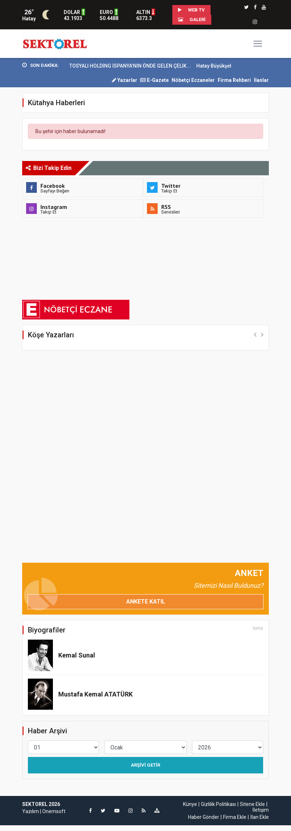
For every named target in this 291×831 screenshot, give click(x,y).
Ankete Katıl (145, 601)
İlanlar (261, 80)
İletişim (260, 810)
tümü (258, 628)
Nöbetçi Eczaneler (193, 80)
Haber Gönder (203, 817)
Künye (190, 804)
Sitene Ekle (252, 804)
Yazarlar (124, 80)
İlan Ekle (259, 817)
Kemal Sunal (76, 655)
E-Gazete (154, 80)
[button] (255, 334)
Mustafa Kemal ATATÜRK (95, 694)
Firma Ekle (234, 817)
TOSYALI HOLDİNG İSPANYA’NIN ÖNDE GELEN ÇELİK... (156, 66)
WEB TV (191, 10)
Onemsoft (53, 811)
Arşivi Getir (145, 765)
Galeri (192, 19)
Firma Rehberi (234, 80)
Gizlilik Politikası (218, 804)
